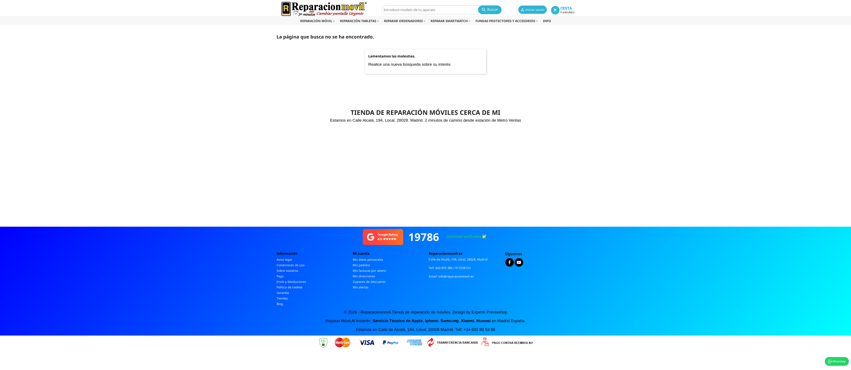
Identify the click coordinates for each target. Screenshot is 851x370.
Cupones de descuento (369, 282)
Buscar (489, 9)
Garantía (283, 293)
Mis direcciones (364, 276)
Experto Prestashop (489, 312)
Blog (280, 304)
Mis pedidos (361, 265)
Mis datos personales (368, 260)
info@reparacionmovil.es (456, 276)
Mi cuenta (361, 253)
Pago (280, 276)
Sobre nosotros (287, 271)
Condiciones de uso (290, 265)
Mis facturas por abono (369, 271)
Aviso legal (284, 260)
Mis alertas (360, 287)
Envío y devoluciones (291, 282)
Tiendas (282, 298)
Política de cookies (290, 287)
